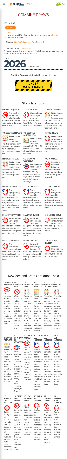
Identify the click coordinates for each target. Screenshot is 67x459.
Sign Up (55, 35)
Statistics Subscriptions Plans (25, 42)
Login (26, 37)
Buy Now (8, 32)
